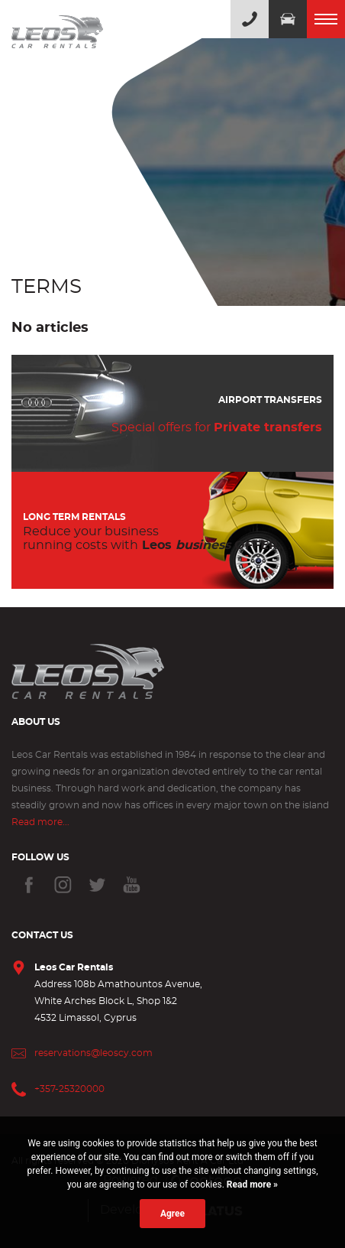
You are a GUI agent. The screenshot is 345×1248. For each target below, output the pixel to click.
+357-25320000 (69, 1089)
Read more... (40, 822)
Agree (172, 1213)
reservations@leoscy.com (93, 1053)
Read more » (251, 1184)
